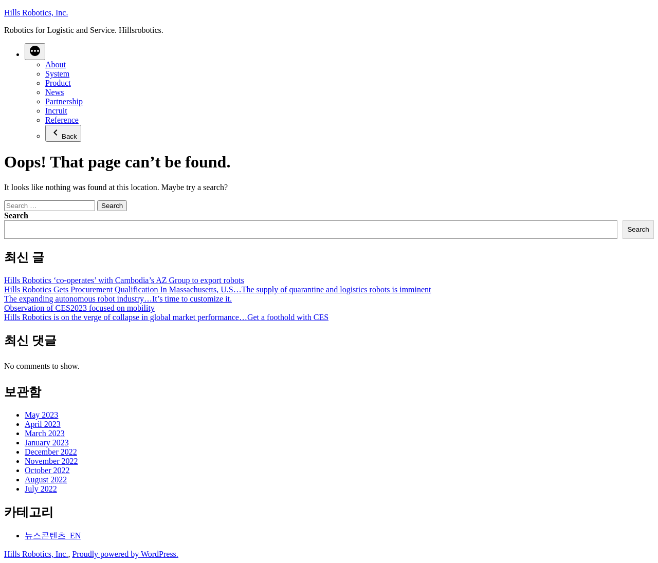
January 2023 (47, 442)
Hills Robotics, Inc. (36, 12)
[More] (35, 51)
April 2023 (43, 424)
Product (58, 83)
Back (63, 133)
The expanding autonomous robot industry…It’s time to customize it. (118, 298)
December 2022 (51, 451)
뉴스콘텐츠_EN (53, 535)
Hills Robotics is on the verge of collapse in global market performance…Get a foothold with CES (166, 317)
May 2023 (41, 414)
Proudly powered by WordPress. (125, 554)
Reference (62, 120)
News (54, 92)
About (55, 64)
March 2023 (45, 433)
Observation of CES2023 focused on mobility (79, 308)
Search (16, 215)
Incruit (56, 110)
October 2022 (47, 470)
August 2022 (46, 479)
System (57, 73)
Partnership (64, 101)
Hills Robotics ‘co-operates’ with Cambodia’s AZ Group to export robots (124, 280)
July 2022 (41, 488)
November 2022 (51, 461)
